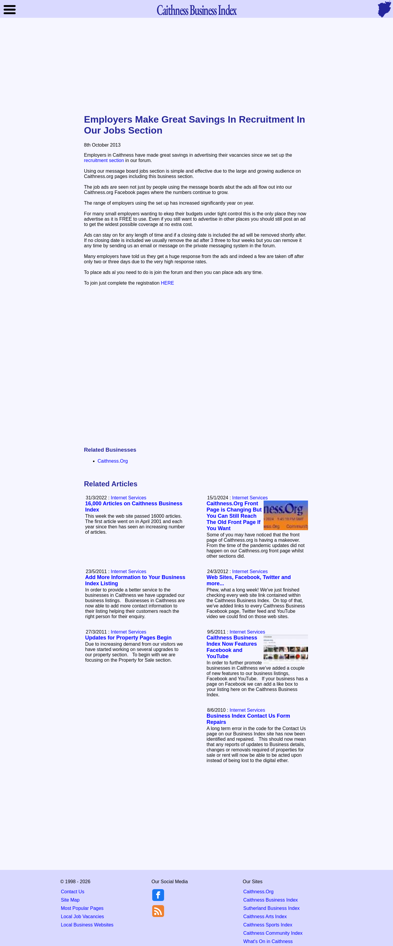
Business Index (196, 9)
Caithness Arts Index (265, 916)
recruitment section (104, 160)
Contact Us (72, 891)
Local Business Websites (87, 924)
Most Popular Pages (82, 908)
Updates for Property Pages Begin (128, 638)
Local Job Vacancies (82, 916)
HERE (167, 283)
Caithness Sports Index (267, 924)
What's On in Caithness (268, 941)
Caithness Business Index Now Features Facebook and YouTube (232, 647)
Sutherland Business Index (271, 908)
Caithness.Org (113, 461)
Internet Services (250, 497)
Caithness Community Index (273, 933)
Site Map (70, 899)
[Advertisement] (196, 66)
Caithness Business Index (270, 899)
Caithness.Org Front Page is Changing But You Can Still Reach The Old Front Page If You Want (234, 516)
